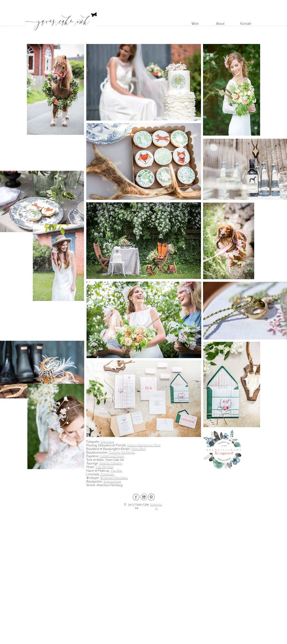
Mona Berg (138, 449)
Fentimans (107, 474)
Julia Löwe (107, 441)
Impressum (156, 506)
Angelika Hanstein (110, 463)
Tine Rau (116, 470)
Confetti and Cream (112, 456)
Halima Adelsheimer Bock (143, 445)
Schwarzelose (112, 481)
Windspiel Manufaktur (114, 478)
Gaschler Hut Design (122, 452)
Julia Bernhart (104, 467)
